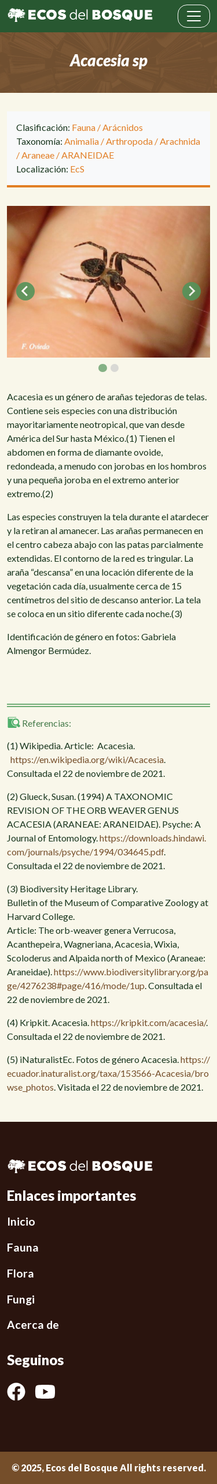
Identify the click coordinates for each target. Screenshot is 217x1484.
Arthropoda (129, 141)
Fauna (83, 127)
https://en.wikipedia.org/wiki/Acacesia (87, 759)
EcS (77, 168)
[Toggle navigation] (194, 16)
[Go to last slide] (25, 291)
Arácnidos (122, 127)
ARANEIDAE (87, 154)
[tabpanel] (108, 282)
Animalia (81, 141)
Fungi (21, 1299)
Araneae (37, 154)
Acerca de (33, 1324)
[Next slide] (191, 291)
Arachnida (180, 141)
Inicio (21, 1221)
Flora (20, 1273)
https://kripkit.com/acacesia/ (148, 1022)
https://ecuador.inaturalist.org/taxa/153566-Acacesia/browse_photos (108, 1073)
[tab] (102, 368)
